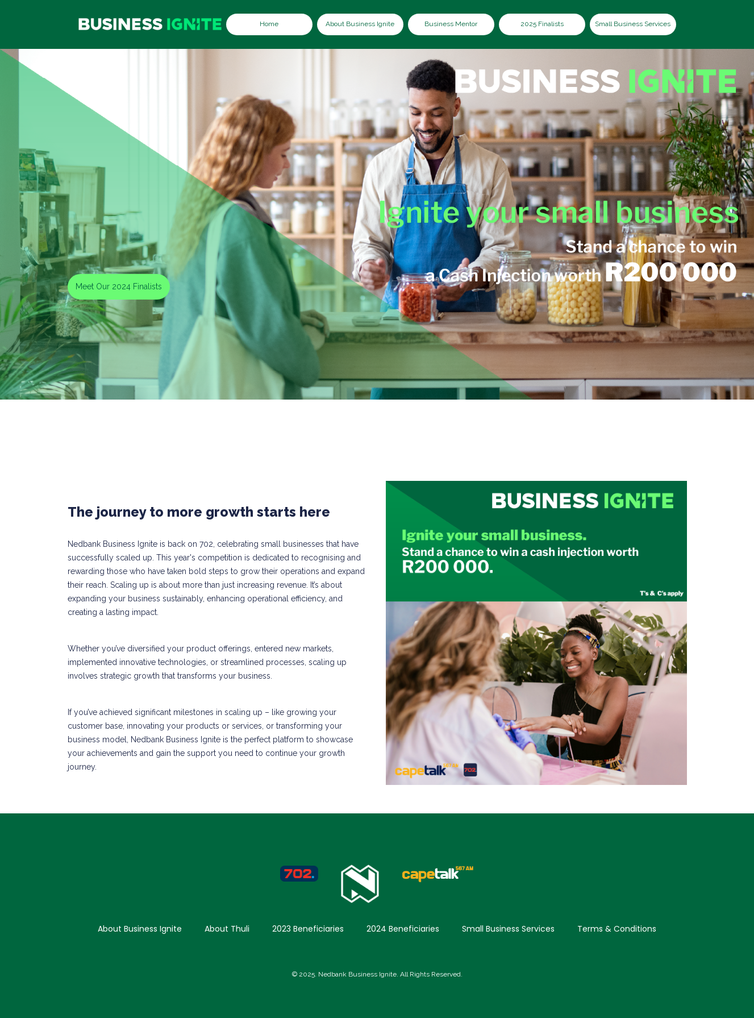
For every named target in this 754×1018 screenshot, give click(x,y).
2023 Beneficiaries (308, 928)
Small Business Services (632, 24)
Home (269, 24)
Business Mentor (450, 24)
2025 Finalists (542, 24)
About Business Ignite (360, 24)
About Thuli (227, 928)
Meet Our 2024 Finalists (119, 286)
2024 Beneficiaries (402, 928)
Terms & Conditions (616, 928)
